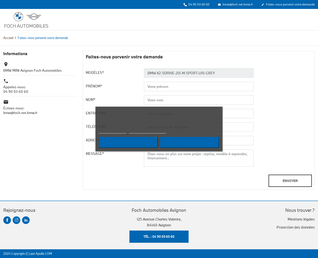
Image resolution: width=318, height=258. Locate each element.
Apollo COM (44, 253)
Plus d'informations (112, 131)
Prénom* (94, 86)
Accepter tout (189, 142)
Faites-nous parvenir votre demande (288, 4)
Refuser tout (128, 142)
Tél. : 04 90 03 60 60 (158, 236)
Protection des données (296, 227)
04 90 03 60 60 (197, 4)
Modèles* (95, 72)
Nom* (90, 99)
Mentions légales (301, 219)
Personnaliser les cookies (147, 131)
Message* (95, 153)
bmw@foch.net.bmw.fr (235, 4)
